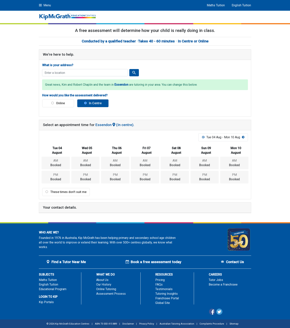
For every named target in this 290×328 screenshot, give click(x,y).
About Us (102, 280)
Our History (103, 284)
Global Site (162, 303)
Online (58, 103)
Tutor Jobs (216, 280)
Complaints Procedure (212, 323)
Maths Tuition (216, 5)
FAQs (159, 284)
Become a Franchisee (223, 284)
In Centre (93, 103)
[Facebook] (212, 314)
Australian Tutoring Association (177, 323)
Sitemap (234, 323)
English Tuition (241, 5)
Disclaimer (128, 323)
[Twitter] (219, 314)
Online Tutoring (106, 289)
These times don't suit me (66, 192)
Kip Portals (46, 302)
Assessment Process (111, 293)
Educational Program (52, 289)
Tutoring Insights (166, 293)
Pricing (160, 280)
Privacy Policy (146, 323)
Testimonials (164, 289)
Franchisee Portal (167, 298)
